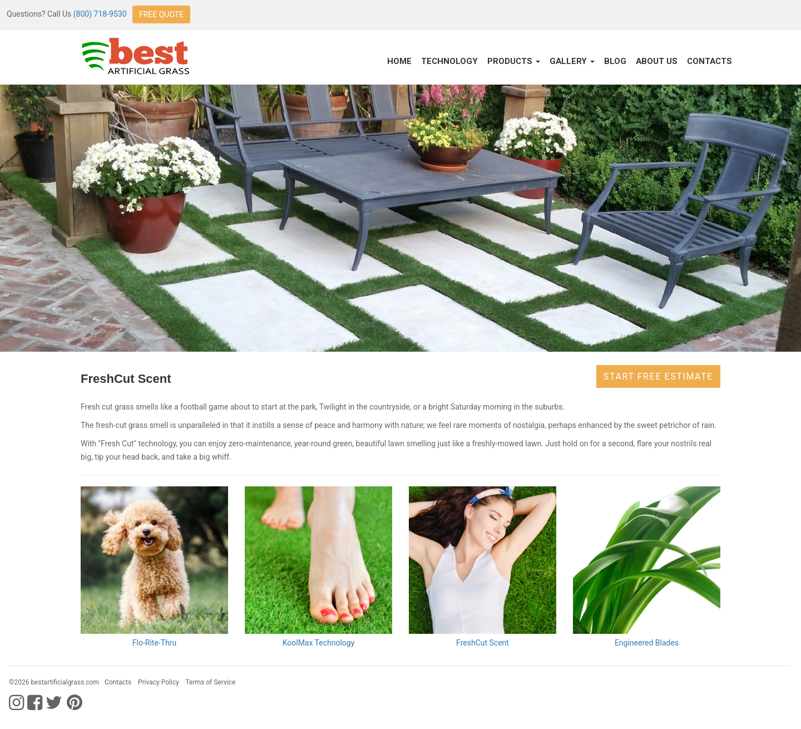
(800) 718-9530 (100, 13)
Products (513, 61)
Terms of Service (211, 682)
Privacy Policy (158, 682)
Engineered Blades (647, 642)
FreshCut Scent (482, 642)
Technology (449, 61)
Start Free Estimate (658, 376)
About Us (657, 61)
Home (399, 61)
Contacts (709, 61)
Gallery (572, 61)
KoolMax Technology (319, 642)
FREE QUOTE (161, 14)
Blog (615, 61)
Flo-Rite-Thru (154, 642)
